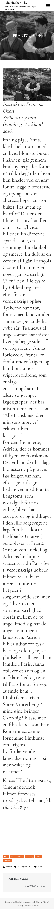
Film (40, 866)
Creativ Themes (31, 905)
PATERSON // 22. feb (18, 879)
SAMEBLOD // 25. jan (35, 886)
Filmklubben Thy (16, 3)
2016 (6, 857)
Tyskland (7, 860)
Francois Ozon (17, 857)
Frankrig (29, 857)
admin (9, 866)
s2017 (38, 857)
